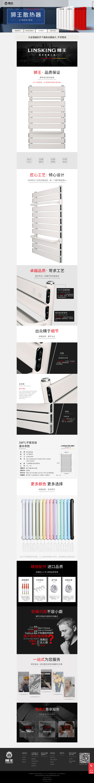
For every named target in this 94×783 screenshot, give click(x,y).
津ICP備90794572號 (47, 781)
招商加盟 (21, 9)
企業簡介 (71, 758)
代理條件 (24, 757)
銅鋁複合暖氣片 (30, 30)
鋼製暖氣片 (18, 30)
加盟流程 (24, 762)
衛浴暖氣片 (41, 30)
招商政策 (24, 759)
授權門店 (69, 9)
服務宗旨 (52, 762)
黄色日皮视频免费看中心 (49, 9)
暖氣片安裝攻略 (53, 759)
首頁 (14, 9)
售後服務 (52, 764)
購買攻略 (61, 9)
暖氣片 (37, 773)
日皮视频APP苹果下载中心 (33, 9)
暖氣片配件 (53, 30)
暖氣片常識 (52, 757)
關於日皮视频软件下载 (81, 9)
